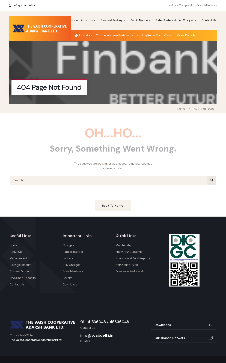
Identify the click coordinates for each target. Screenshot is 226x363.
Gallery (67, 278)
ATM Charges (72, 265)
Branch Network (207, 5)
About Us (87, 20)
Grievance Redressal (129, 271)
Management (18, 258)
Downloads (70, 284)
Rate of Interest (166, 20)
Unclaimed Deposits (23, 278)
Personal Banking (111, 20)
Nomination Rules (127, 265)
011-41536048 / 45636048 (104, 321)
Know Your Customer (129, 252)
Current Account (20, 271)
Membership (124, 245)
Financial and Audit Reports (133, 258)
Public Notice (139, 20)
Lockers (68, 258)
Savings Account (20, 265)
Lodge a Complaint (180, 5)
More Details (184, 35)
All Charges (186, 20)
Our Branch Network (184, 338)
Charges (68, 245)
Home (74, 20)
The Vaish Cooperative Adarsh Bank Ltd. (36, 340)
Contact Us (209, 20)
